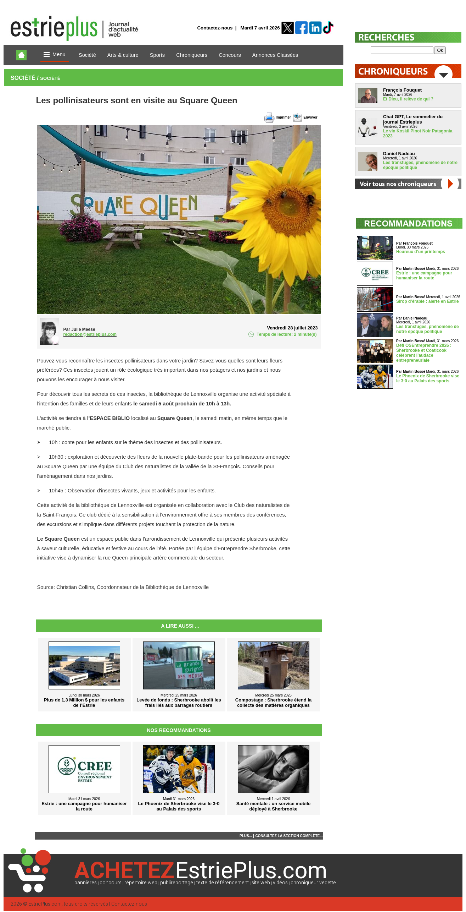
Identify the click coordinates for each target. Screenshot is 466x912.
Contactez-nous (214, 28)
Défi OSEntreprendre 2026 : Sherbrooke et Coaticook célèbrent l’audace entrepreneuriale (423, 353)
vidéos (280, 882)
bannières (85, 882)
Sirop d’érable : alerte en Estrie (427, 301)
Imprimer (283, 117)
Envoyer (310, 117)
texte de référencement (222, 882)
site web (261, 882)
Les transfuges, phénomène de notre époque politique (427, 329)
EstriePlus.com (45, 904)
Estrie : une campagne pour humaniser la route (424, 275)
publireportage (176, 882)
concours (111, 882)
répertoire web (140, 882)
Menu (54, 54)
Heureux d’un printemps (420, 251)
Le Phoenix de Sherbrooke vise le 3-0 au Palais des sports (427, 378)
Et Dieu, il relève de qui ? (408, 99)
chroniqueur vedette (313, 882)
